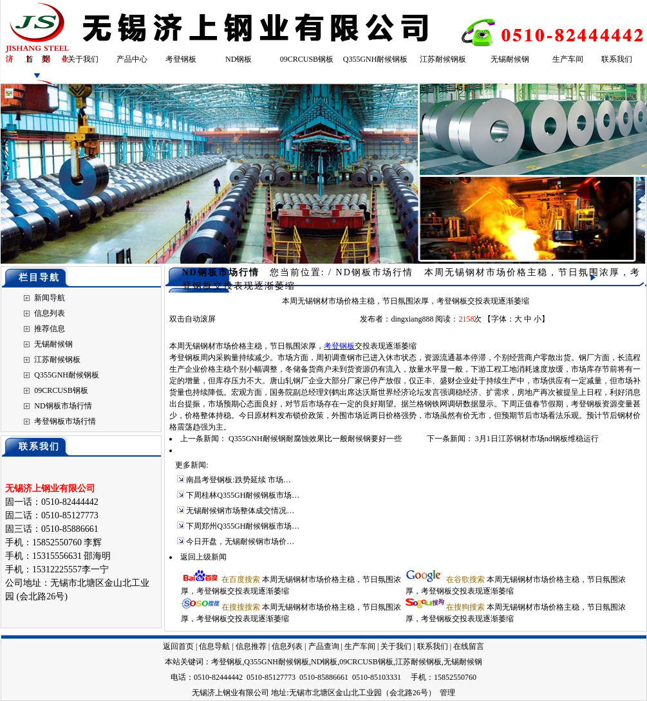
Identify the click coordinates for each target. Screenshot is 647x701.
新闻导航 (49, 297)
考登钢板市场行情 (65, 421)
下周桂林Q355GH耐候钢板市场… (242, 495)
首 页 (37, 59)
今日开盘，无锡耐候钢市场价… (240, 541)
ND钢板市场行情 (62, 405)
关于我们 (83, 59)
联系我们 (616, 59)
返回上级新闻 (203, 556)
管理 (447, 692)
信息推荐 (251, 646)
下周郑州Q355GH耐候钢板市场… (242, 526)
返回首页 (178, 646)
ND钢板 (238, 59)
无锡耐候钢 (510, 59)
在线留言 (468, 646)
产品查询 (323, 646)
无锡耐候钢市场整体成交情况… (240, 510)
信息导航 (214, 646)
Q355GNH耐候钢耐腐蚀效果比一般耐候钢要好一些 (315, 438)
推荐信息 (49, 328)
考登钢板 (180, 59)
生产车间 (567, 59)
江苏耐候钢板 (443, 59)
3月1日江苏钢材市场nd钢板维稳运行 (537, 438)
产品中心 (132, 59)
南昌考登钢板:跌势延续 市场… (238, 479)
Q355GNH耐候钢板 (375, 59)
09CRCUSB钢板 (306, 59)
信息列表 (49, 313)
